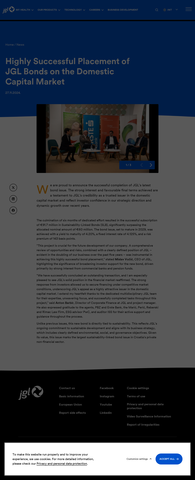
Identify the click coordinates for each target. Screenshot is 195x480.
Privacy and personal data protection (62, 463)
